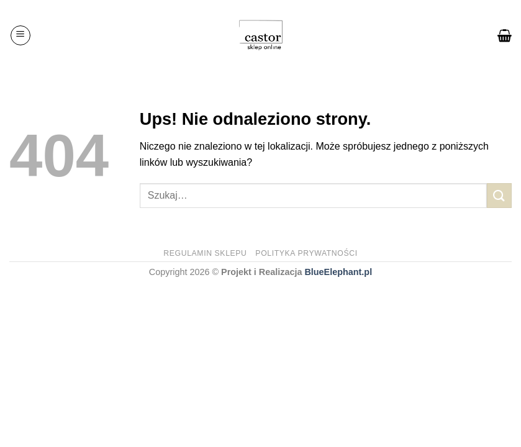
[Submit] (499, 195)
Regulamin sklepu (205, 253)
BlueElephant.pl (338, 272)
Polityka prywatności (306, 253)
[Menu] (20, 35)
